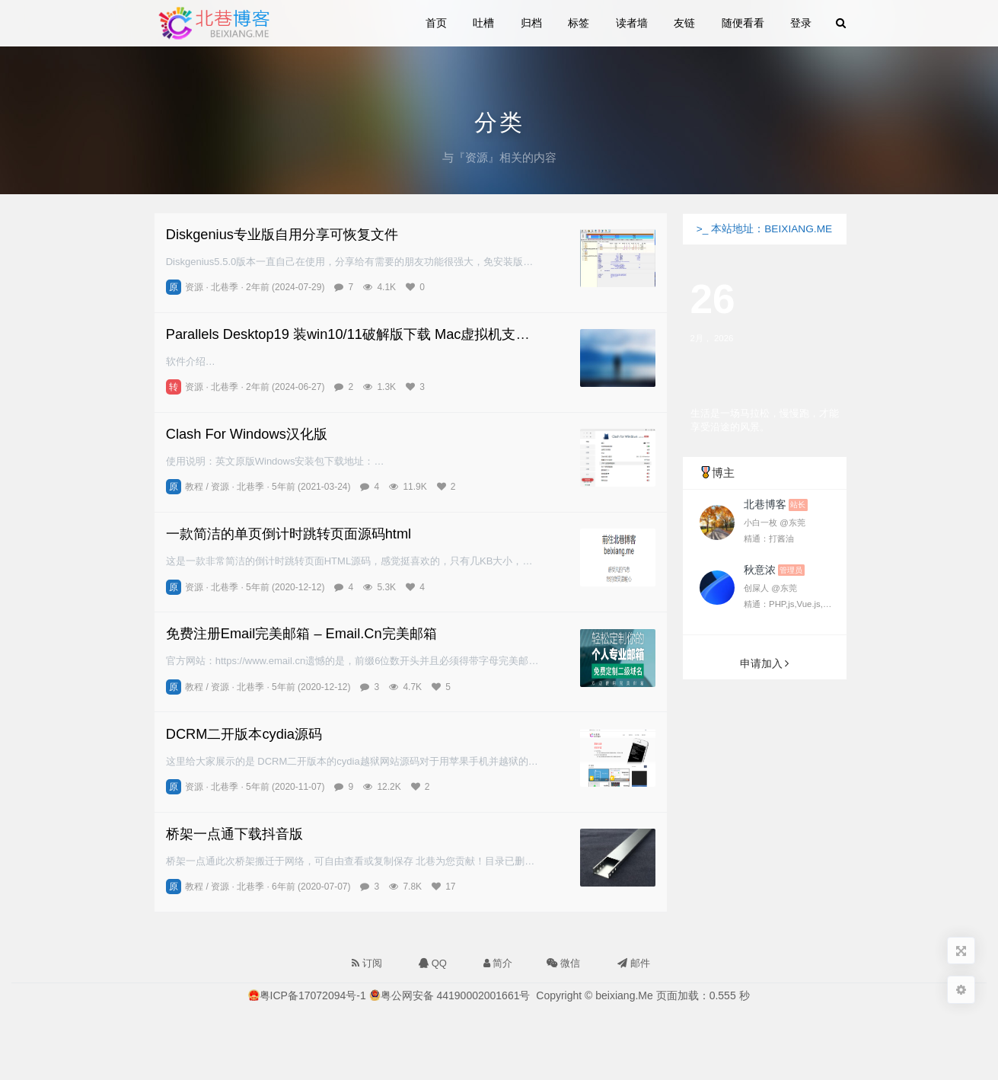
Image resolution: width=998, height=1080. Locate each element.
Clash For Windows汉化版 (246, 434)
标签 (579, 23)
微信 (561, 960)
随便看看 (743, 23)
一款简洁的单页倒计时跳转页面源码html (288, 534)
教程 (194, 486)
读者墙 (632, 23)
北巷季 (224, 287)
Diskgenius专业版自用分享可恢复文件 (282, 234)
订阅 (367, 963)
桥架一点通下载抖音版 (234, 834)
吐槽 (484, 23)
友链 (685, 23)
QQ (433, 963)
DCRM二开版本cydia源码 (244, 734)
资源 (194, 287)
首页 (437, 23)
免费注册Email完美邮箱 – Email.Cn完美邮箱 (301, 633)
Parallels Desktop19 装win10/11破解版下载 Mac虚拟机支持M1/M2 (369, 334)
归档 (531, 23)
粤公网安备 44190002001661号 (456, 995)
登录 (800, 23)
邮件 (633, 963)
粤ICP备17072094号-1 (313, 995)
